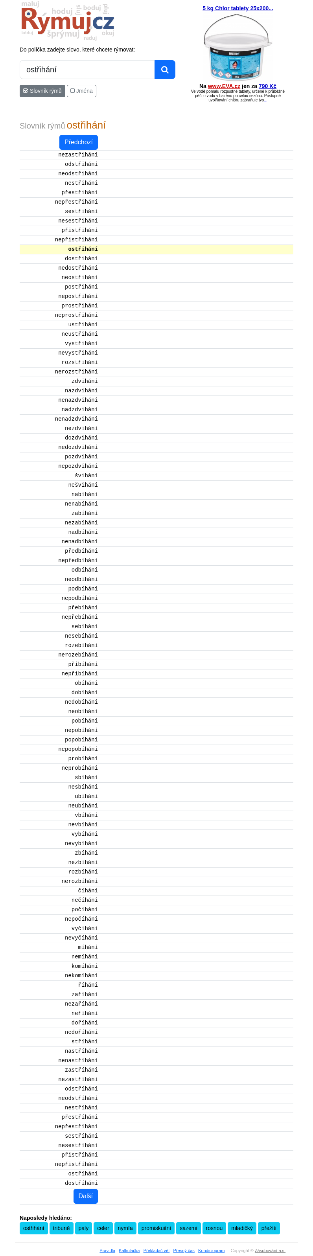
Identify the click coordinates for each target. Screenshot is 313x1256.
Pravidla (107, 1250)
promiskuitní (156, 1228)
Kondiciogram (211, 1250)
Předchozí (78, 142)
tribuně (61, 1228)
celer (103, 1228)
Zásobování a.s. (270, 1250)
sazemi (188, 1228)
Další (86, 1196)
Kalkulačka (129, 1250)
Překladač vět (157, 1250)
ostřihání (33, 1228)
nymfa (125, 1228)
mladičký (241, 1228)
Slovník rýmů (42, 91)
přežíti (268, 1228)
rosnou (214, 1228)
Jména (81, 91)
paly (84, 1228)
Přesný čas (183, 1250)
